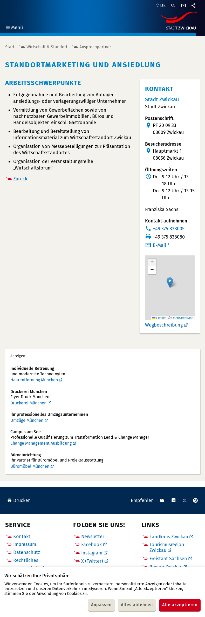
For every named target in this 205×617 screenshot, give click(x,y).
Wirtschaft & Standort (46, 46)
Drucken (19, 500)
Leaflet (159, 318)
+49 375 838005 (168, 229)
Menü (14, 28)
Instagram (91, 553)
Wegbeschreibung (164, 325)
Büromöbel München (29, 466)
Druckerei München (28, 403)
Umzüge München (26, 420)
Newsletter (92, 536)
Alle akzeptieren (179, 604)
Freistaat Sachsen (168, 558)
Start (10, 46)
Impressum (24, 544)
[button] (170, 282)
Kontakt (21, 536)
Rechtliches (25, 560)
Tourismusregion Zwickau (166, 547)
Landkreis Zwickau (168, 537)
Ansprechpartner (95, 46)
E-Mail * (161, 245)
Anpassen (101, 604)
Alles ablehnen (137, 604)
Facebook (91, 544)
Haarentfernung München (34, 379)
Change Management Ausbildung (41, 443)
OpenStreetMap (182, 318)
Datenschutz (26, 552)
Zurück (20, 179)
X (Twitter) (92, 561)
